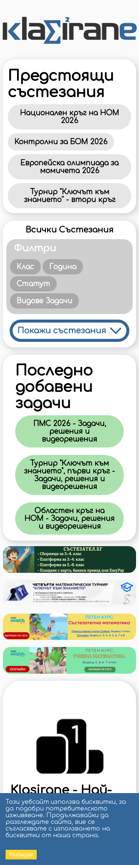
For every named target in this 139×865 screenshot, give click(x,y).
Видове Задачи (44, 301)
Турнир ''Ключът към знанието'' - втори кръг (69, 196)
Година (62, 267)
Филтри (35, 248)
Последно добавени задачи (54, 387)
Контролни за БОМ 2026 (60, 142)
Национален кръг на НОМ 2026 (69, 117)
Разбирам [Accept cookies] (21, 855)
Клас (25, 267)
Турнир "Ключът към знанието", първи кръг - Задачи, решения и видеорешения (69, 475)
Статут (33, 284)
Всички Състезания (69, 229)
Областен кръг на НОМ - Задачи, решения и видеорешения (69, 518)
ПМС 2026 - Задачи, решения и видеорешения (69, 431)
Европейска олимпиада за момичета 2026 (69, 167)
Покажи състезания (61, 330)
